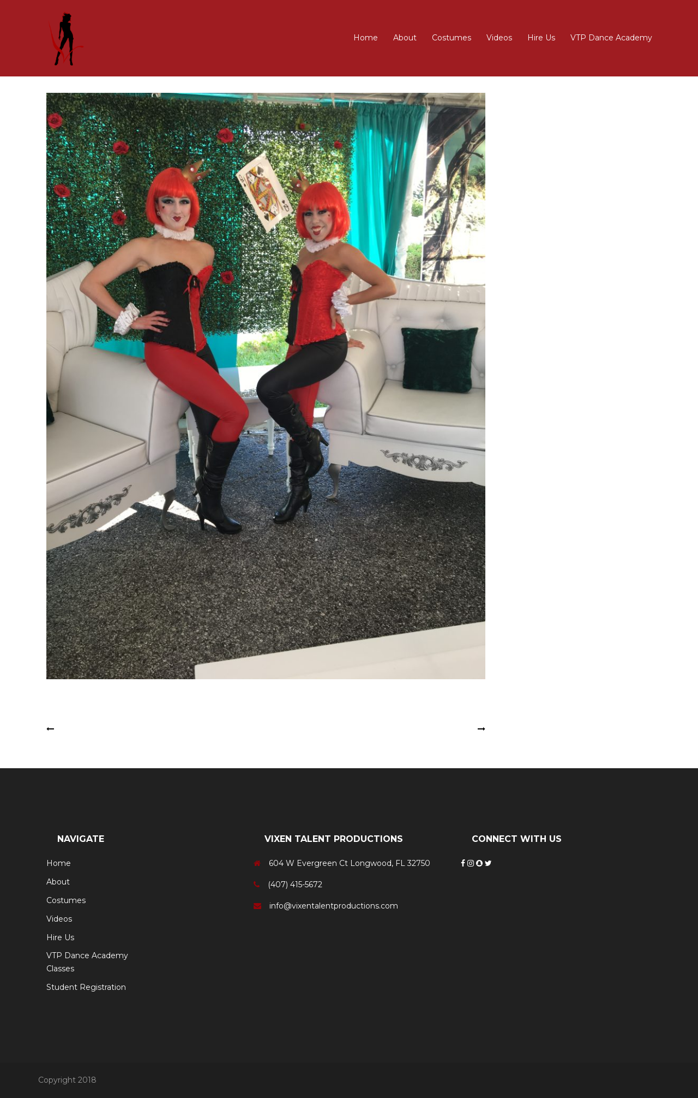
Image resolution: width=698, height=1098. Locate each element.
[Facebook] (464, 863)
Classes (60, 969)
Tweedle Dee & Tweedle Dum (113, 729)
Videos (499, 38)
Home (365, 38)
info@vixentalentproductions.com (333, 906)
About (405, 38)
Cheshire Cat (451, 729)
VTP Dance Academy (611, 38)
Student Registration (86, 987)
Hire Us (541, 38)
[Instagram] (471, 863)
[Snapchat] (480, 863)
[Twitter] (488, 863)
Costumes (451, 38)
